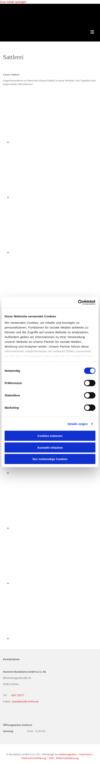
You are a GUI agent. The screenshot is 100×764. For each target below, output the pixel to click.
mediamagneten (67, 754)
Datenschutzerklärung (34, 758)
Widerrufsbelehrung (67, 758)
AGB (51, 758)
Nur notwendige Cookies (50, 459)
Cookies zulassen (50, 435)
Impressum (85, 754)
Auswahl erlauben (50, 447)
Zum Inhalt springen (13, 2)
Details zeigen (78, 423)
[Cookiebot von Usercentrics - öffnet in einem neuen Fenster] (78, 302)
